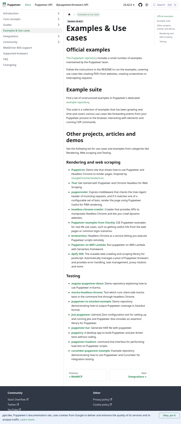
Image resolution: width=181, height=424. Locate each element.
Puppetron (78, 170)
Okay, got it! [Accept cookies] (169, 415)
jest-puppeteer (80, 314)
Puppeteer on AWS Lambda (88, 245)
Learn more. (27, 419)
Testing (162, 41)
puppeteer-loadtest (83, 342)
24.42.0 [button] (127, 5)
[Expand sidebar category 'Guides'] (58, 24)
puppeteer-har (80, 328)
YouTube (14, 409)
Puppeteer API (43, 5)
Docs (28, 5)
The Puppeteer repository (81, 58)
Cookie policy (102, 404)
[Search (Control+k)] (164, 5)
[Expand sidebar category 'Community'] (58, 42)
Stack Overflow (18, 399)
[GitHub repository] (140, 4)
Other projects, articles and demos (166, 27)
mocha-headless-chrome (86, 292)
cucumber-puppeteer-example (90, 350)
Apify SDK (77, 254)
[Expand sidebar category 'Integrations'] (58, 36)
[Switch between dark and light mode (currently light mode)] (146, 4)
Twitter (13, 404)
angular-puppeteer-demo (87, 283)
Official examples (165, 16)
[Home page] (69, 14)
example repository (77, 102)
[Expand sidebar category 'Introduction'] (58, 13)
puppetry (77, 332)
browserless (79, 236)
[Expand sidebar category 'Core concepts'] (58, 19)
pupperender (79, 192)
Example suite (163, 20)
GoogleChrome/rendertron (87, 178)
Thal (74, 183)
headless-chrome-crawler (87, 209)
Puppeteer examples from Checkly (93, 222)
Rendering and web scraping (166, 35)
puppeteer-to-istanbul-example (91, 301)
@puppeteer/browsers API (72, 5)
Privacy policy (102, 399)
